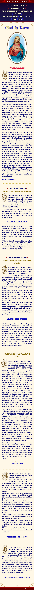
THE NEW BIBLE (17, 463)
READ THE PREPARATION (17, 222)
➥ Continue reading (8, 179)
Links (20, 19)
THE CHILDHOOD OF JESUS (17, 537)
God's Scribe (7, 16)
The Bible (17, 14)
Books (14, 19)
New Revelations (24, 11)
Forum (22, 16)
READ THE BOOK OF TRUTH (17, 319)
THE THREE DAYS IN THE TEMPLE (17, 577)
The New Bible (8, 11)
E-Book (28, 16)
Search (15, 16)
